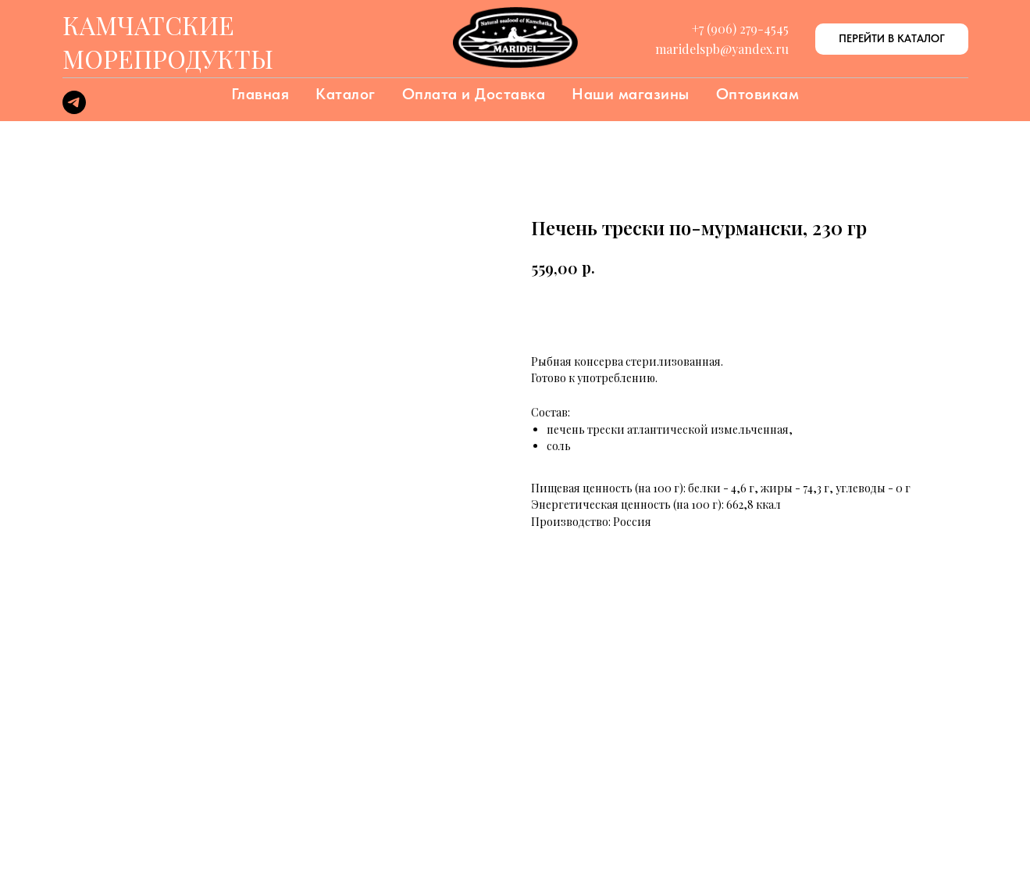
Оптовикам (758, 93)
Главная (260, 93)
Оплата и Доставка (474, 93)
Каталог (345, 93)
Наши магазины (631, 93)
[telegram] (74, 109)
